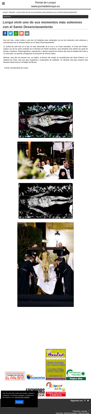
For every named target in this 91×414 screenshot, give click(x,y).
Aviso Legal (59, 413)
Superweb (84, 411)
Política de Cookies (83, 413)
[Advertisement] (45, 85)
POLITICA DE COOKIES (22, 397)
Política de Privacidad (70, 413)
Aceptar (19, 402)
